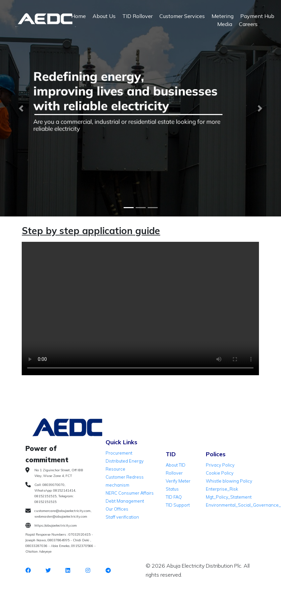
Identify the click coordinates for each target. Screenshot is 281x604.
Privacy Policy (220, 465)
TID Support (178, 505)
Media (224, 24)
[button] (21, 108)
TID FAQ (174, 497)
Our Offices (117, 509)
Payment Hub (257, 16)
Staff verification (122, 517)
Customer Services (182, 16)
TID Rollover (137, 16)
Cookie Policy (220, 473)
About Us (104, 16)
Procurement (119, 453)
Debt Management (125, 501)
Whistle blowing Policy (229, 481)
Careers (248, 24)
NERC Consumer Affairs (130, 493)
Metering (223, 16)
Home (78, 16)
